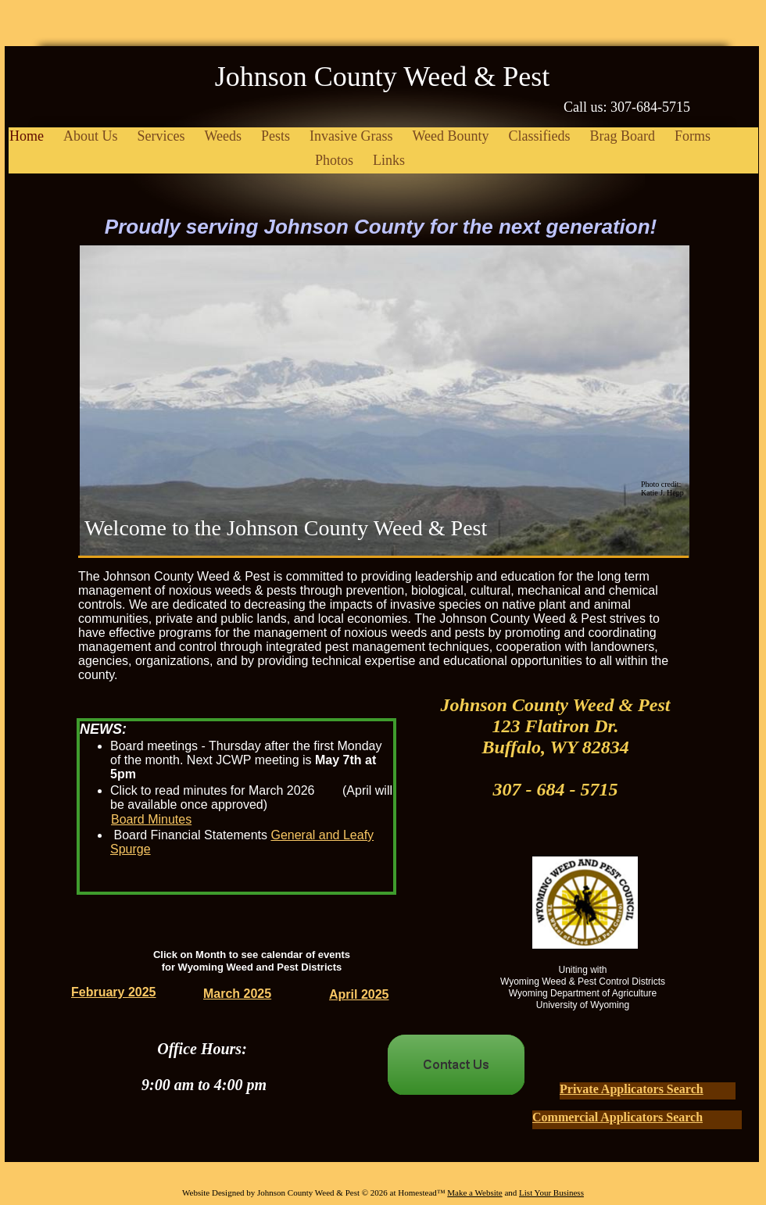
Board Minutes (151, 819)
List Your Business (551, 1192)
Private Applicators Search (631, 1089)
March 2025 (237, 993)
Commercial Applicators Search (617, 1117)
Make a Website (474, 1192)
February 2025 (113, 992)
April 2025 (358, 994)
